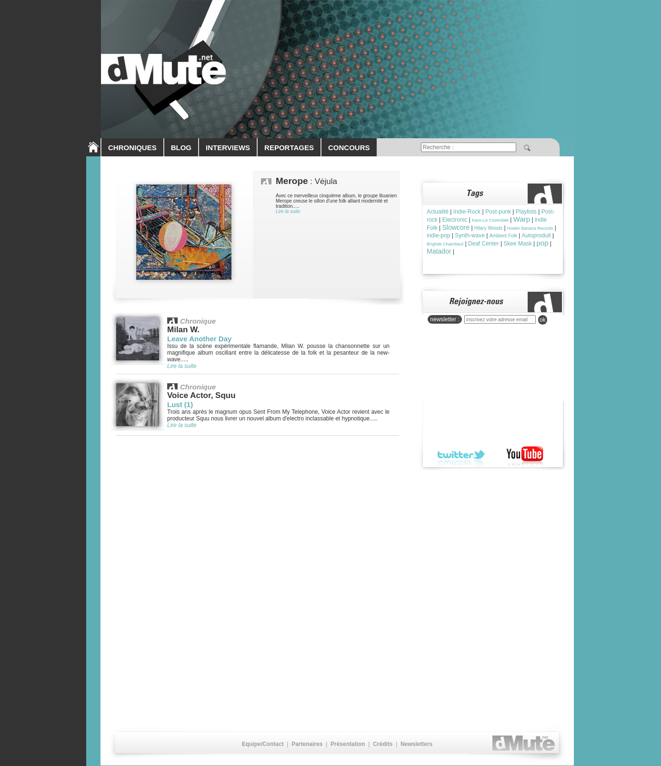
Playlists (526, 211)
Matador (439, 251)
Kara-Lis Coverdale (490, 220)
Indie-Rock (467, 211)
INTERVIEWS (228, 147)
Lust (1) (180, 404)
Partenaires (306, 744)
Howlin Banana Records (530, 228)
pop (543, 243)
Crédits (382, 744)
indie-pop (438, 235)
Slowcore (456, 227)
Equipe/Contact (263, 744)
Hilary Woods (488, 228)
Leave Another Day (199, 339)
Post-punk (498, 211)
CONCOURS (349, 147)
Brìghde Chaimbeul (445, 244)
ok (543, 320)
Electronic (454, 219)
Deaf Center (483, 243)
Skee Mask (517, 243)
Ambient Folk (503, 235)
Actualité (438, 211)
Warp (521, 219)
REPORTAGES (289, 147)
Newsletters (416, 744)
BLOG (181, 147)
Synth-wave (470, 235)
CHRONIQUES (132, 147)
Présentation (347, 744)
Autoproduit (536, 235)
